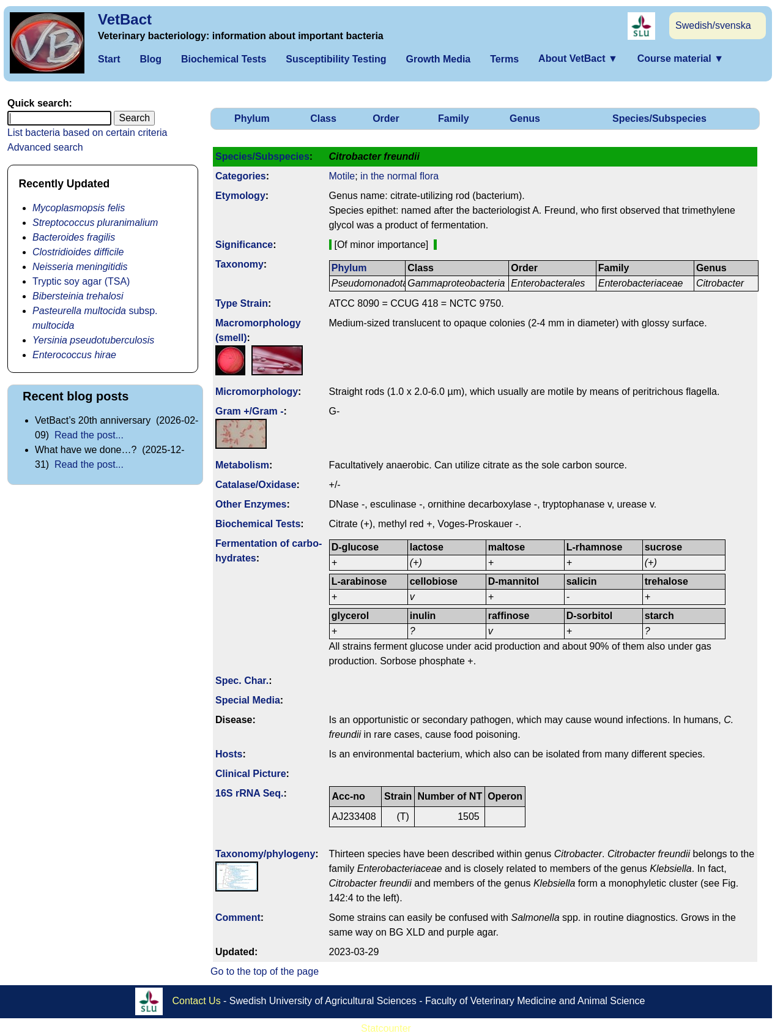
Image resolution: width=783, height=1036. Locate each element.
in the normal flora (399, 176)
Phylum (252, 118)
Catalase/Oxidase (256, 484)
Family (453, 118)
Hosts (228, 754)
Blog (150, 59)
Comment (238, 917)
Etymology (240, 195)
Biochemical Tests (223, 59)
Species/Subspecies (659, 118)
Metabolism (242, 465)
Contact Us (197, 1001)
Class (323, 118)
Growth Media (438, 59)
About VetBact (578, 58)
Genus (525, 118)
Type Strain (241, 303)
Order (386, 118)
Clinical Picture (250, 773)
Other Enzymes (250, 504)
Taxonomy (239, 264)
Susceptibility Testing (336, 59)
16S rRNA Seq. (249, 793)
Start (109, 59)
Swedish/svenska (713, 25)
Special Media (247, 700)
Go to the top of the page (264, 971)
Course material (680, 58)
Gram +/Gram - (249, 411)
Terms (504, 59)
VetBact (125, 19)
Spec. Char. (242, 680)
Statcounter (386, 1028)
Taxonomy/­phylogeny (265, 854)
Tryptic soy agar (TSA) (81, 281)
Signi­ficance (244, 244)
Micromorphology (256, 391)
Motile (342, 176)
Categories (240, 176)
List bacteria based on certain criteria (87, 132)
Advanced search (45, 147)
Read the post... (89, 435)
